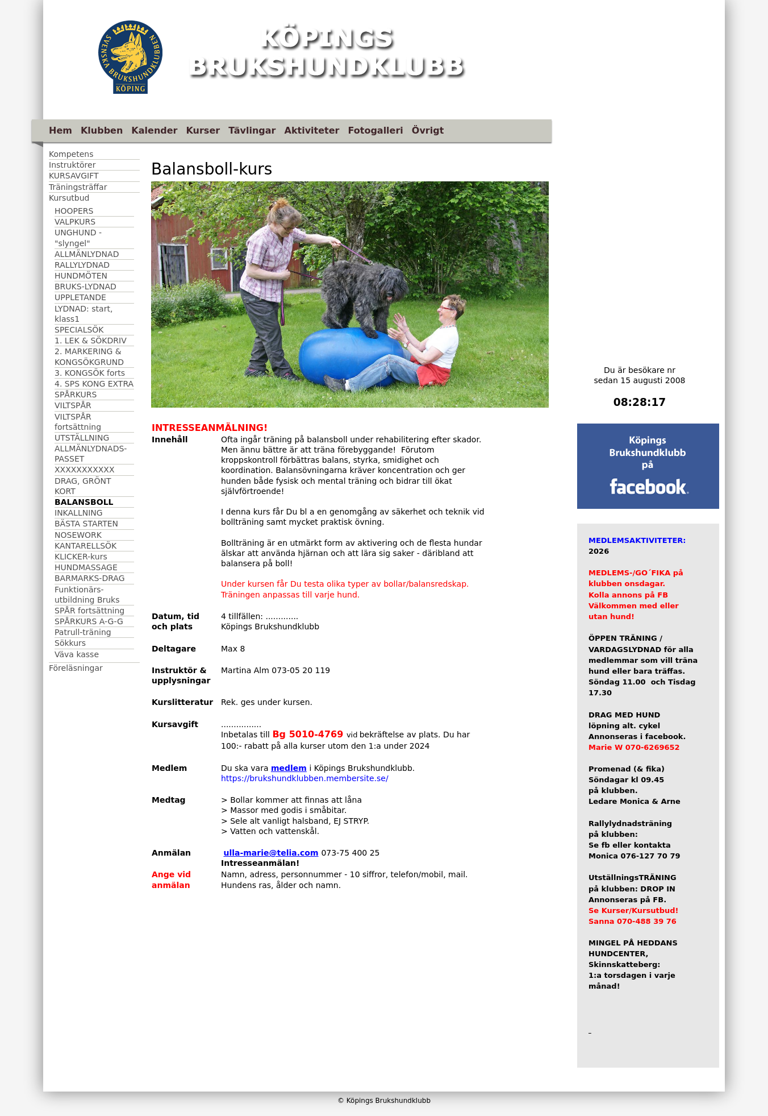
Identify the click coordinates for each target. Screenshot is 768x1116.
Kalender (154, 130)
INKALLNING (79, 512)
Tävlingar (252, 130)
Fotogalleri (375, 130)
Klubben (102, 130)
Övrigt (428, 130)
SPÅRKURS (76, 394)
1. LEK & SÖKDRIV (91, 340)
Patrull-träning (83, 632)
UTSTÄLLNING (82, 437)
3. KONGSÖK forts (90, 372)
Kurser (203, 130)
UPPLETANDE (80, 297)
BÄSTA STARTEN (86, 523)
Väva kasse (77, 654)
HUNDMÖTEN (81, 275)
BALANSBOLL (84, 502)
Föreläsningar (76, 668)
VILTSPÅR (73, 405)
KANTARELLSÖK (85, 545)
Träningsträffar (78, 187)
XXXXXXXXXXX (85, 469)
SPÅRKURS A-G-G (89, 621)
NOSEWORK (78, 535)
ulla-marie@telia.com (270, 852)
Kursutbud (69, 197)
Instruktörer (72, 164)
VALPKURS (75, 221)
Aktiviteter (312, 130)
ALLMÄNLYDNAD (87, 254)
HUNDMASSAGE (86, 567)
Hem (60, 130)
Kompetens (71, 154)
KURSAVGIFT (74, 175)
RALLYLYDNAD (82, 264)
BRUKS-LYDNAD (85, 286)
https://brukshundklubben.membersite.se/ (305, 778)
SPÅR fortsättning (89, 610)
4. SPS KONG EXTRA (94, 383)
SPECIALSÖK (79, 329)
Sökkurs (70, 643)
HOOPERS (74, 210)
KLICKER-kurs (81, 556)
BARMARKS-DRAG (90, 578)
